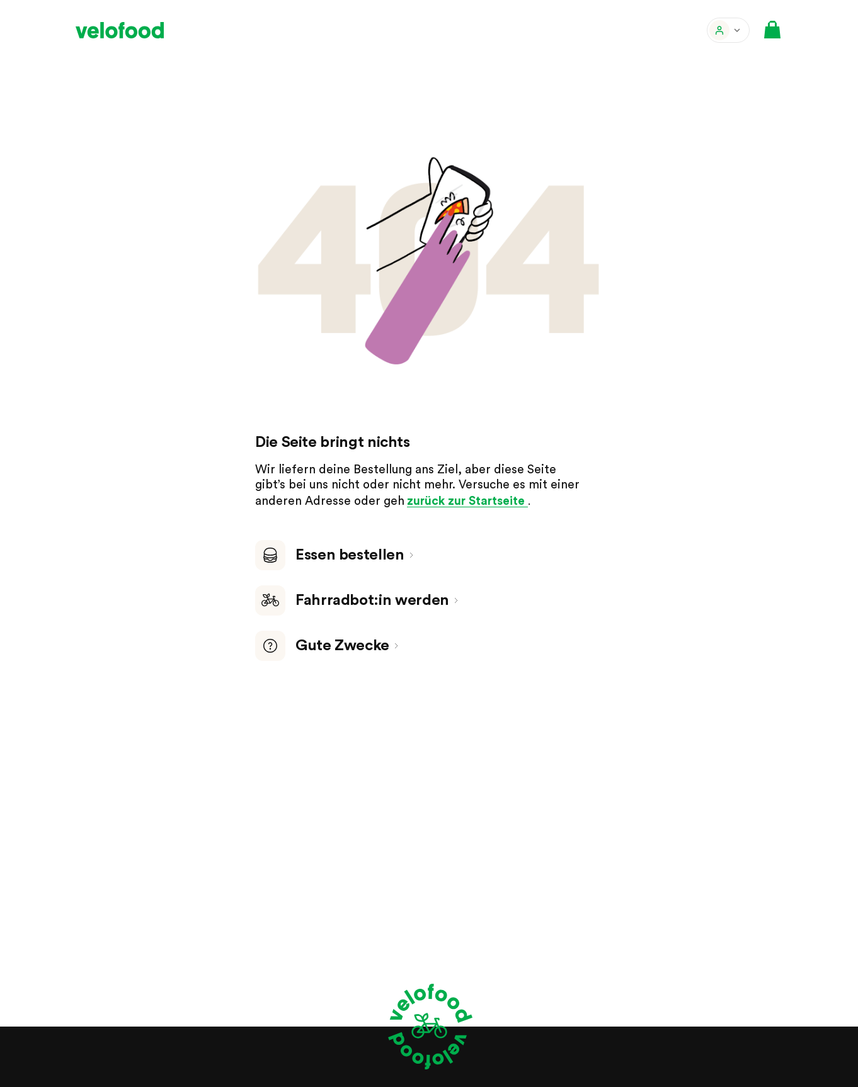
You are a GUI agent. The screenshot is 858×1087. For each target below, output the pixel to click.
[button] (728, 30)
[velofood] (120, 30)
